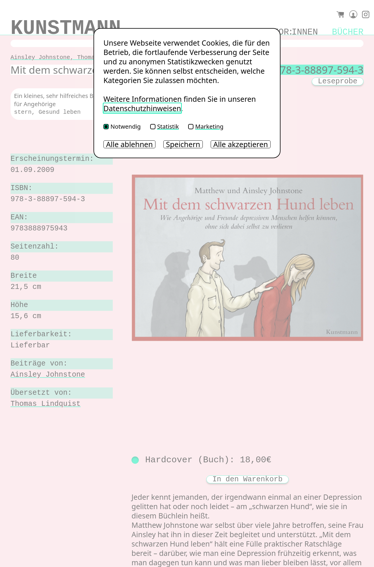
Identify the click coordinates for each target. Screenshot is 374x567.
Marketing (206, 126)
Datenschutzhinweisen (142, 108)
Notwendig (122, 126)
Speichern (183, 144)
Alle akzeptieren (240, 144)
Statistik (164, 126)
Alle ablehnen (129, 144)
